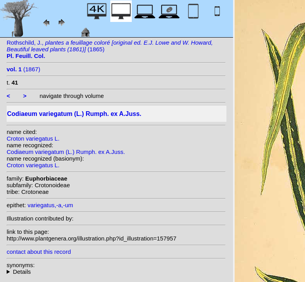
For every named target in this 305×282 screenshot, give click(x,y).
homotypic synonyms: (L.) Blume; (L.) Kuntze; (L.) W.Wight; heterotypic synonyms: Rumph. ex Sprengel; (116, 271)
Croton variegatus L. (33, 138)
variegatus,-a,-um (50, 205)
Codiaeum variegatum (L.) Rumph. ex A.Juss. (66, 151)
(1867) (23, 69)
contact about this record (39, 251)
